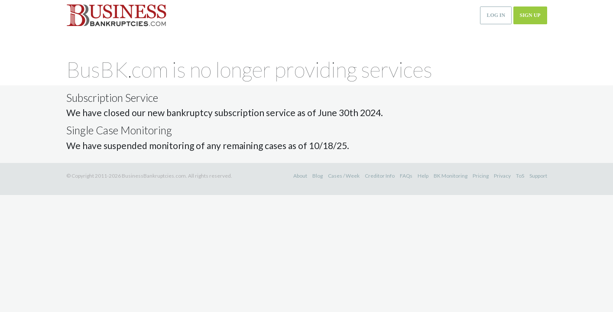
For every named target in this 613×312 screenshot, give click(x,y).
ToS (520, 175)
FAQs (406, 175)
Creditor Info (380, 175)
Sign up (530, 15)
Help (423, 175)
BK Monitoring (450, 175)
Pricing (481, 175)
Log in (496, 15)
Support (538, 175)
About (300, 175)
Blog (317, 175)
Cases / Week (344, 175)
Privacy (502, 175)
